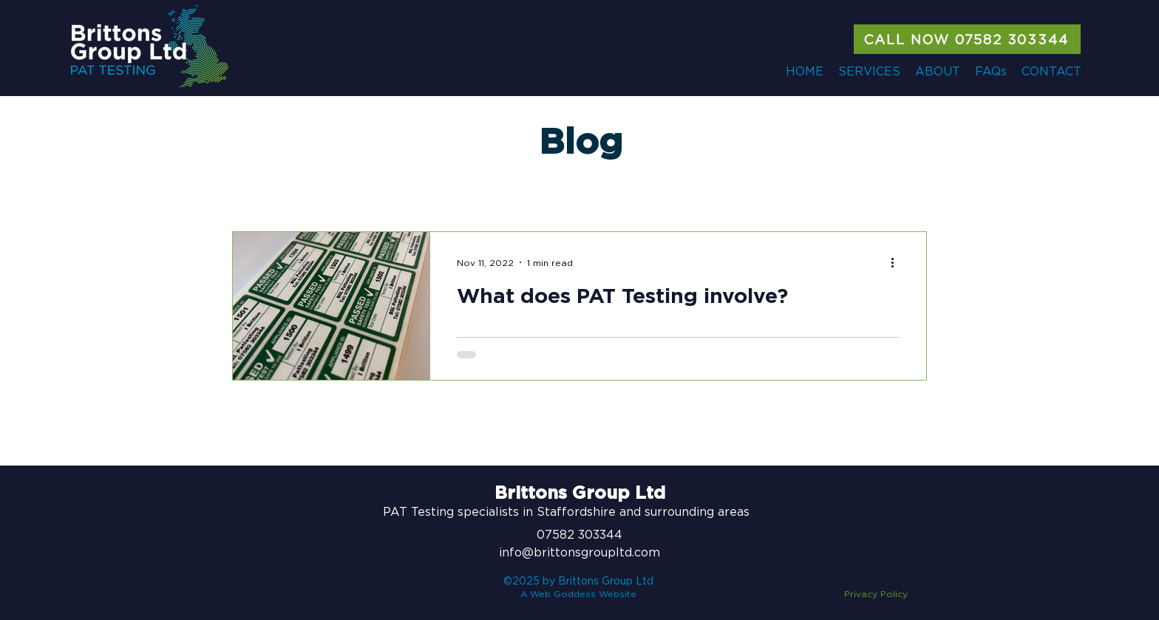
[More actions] (897, 262)
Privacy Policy (876, 594)
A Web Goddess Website (578, 594)
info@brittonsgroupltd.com (579, 552)
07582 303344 (579, 534)
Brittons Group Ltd (579, 494)
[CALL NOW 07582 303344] (967, 39)
